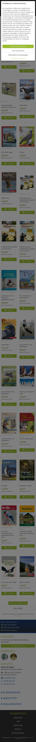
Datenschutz (14, 58)
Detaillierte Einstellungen (18, 55)
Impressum (22, 58)
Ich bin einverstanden (18, 46)
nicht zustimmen (19, 50)
